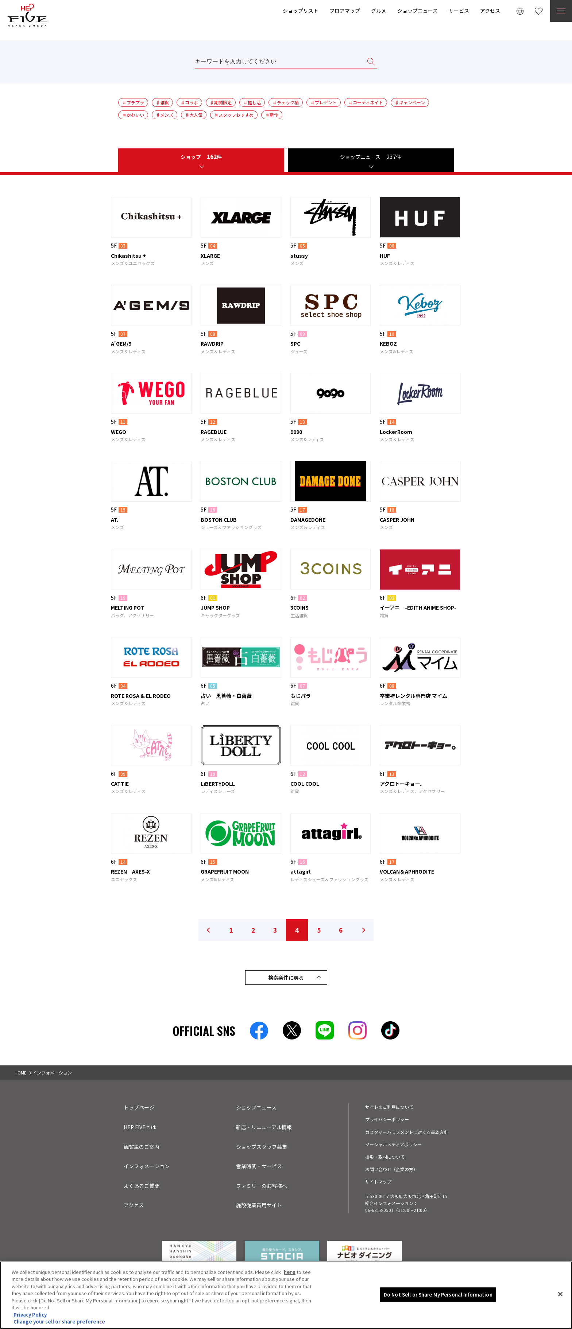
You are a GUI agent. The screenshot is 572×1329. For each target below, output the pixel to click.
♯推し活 (252, 102)
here (289, 1273)
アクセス (490, 10)
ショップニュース (417, 10)
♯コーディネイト (365, 102)
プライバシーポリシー (387, 1119)
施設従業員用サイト (259, 1205)
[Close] (560, 1295)
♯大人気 (193, 115)
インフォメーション (147, 1166)
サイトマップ (378, 1181)
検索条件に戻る (286, 977)
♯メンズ (164, 115)
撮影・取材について (385, 1157)
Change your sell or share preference (59, 1323)
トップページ (139, 1107)
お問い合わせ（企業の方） (391, 1169)
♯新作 (271, 115)
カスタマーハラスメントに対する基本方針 (406, 1132)
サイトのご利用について (389, 1107)
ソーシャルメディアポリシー (393, 1144)
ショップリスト (300, 10)
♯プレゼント (323, 102)
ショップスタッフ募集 (261, 1146)
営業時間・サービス (259, 1166)
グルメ (378, 10)
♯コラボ (189, 102)
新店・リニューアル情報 (264, 1127)
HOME (21, 1072)
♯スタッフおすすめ (234, 115)
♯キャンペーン (410, 102)
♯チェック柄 (286, 102)
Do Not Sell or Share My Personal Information (438, 1295)
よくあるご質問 (141, 1185)
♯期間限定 (221, 102)
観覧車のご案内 (141, 1146)
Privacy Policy (30, 1316)
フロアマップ (344, 10)
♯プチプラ (133, 102)
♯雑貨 (162, 102)
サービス (459, 10)
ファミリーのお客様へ (261, 1185)
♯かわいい (133, 115)
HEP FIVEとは (140, 1127)
